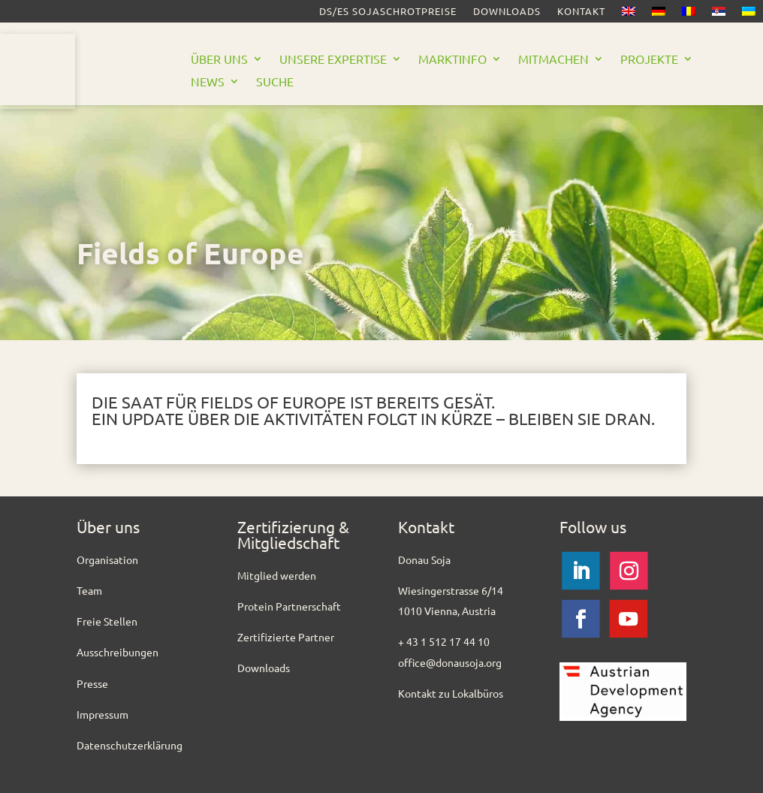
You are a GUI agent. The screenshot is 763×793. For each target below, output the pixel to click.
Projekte (649, 59)
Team (89, 590)
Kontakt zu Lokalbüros (450, 693)
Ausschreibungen (117, 652)
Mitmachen (553, 59)
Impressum (102, 714)
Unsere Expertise (333, 59)
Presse (92, 683)
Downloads (507, 11)
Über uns (219, 59)
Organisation (107, 559)
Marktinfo (452, 59)
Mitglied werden (276, 575)
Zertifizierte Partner (285, 637)
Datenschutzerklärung (129, 745)
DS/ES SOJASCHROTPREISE (388, 11)
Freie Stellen (107, 621)
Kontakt (581, 11)
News (208, 82)
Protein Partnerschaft (289, 606)
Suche (275, 82)
